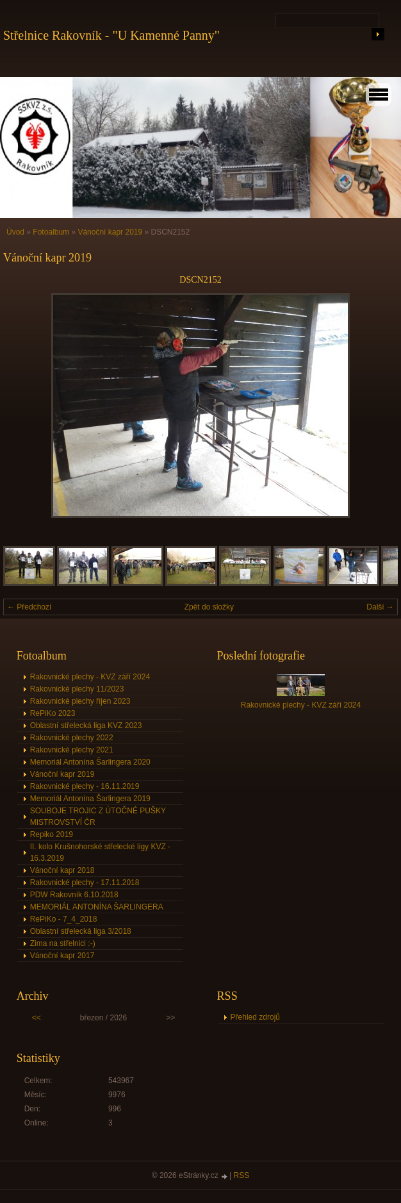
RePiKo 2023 (53, 713)
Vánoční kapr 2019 (110, 232)
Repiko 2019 (51, 834)
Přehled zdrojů (255, 1017)
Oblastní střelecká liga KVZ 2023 (86, 725)
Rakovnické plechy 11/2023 (77, 688)
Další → (380, 606)
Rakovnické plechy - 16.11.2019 (85, 786)
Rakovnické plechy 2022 (71, 737)
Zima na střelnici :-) (62, 943)
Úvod (15, 232)
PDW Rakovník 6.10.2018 (74, 894)
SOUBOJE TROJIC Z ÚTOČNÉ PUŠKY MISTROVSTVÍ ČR (98, 816)
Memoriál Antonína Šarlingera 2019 (90, 798)
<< (36, 1017)
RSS (242, 1175)
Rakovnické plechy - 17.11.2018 (85, 882)
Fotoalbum (51, 232)
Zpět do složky (209, 606)
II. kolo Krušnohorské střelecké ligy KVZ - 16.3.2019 (100, 852)
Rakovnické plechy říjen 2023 (80, 701)
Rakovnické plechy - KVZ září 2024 (90, 676)
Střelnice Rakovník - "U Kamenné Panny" (111, 35)
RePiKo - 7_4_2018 (63, 919)
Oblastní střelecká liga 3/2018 (80, 931)
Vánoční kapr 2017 (62, 955)
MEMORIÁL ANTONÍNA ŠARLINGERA (96, 906)
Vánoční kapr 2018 (62, 870)
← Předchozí (29, 606)
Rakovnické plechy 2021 (71, 749)
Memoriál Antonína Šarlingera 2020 (90, 762)
